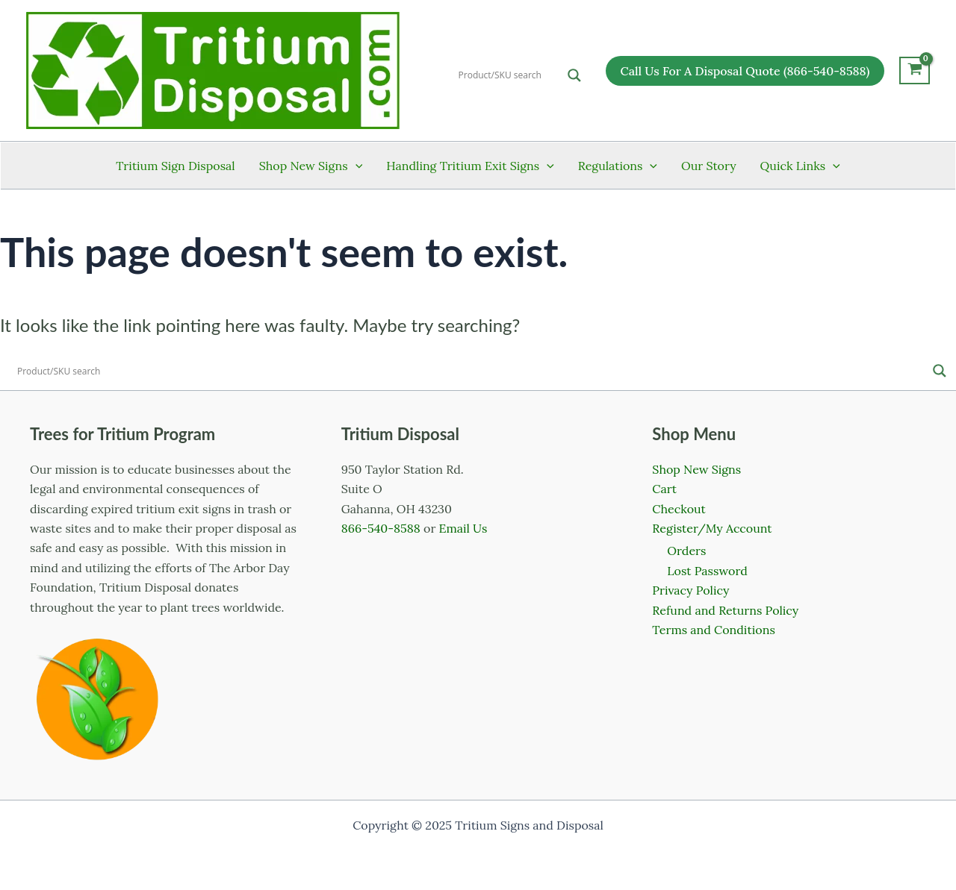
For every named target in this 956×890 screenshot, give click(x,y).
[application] (355, 165)
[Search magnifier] (574, 75)
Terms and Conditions (713, 629)
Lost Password (707, 570)
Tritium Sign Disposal (175, 165)
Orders (686, 550)
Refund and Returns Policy (725, 610)
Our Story (708, 165)
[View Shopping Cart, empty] (914, 71)
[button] (745, 71)
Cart (664, 488)
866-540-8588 (380, 528)
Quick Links (800, 165)
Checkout (678, 508)
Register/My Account (712, 528)
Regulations (617, 165)
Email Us (463, 528)
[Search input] (509, 75)
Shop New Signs (310, 165)
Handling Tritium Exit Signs (470, 165)
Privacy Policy (690, 590)
